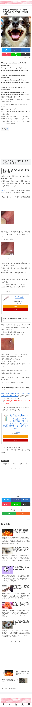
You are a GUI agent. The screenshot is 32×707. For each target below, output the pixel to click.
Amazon (15, 306)
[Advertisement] (16, 144)
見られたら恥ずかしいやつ (13, 463)
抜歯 (3, 463)
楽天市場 (15, 309)
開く (7, 129)
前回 (2, 190)
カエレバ (22, 301)
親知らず (24, 463)
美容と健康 (5, 460)
